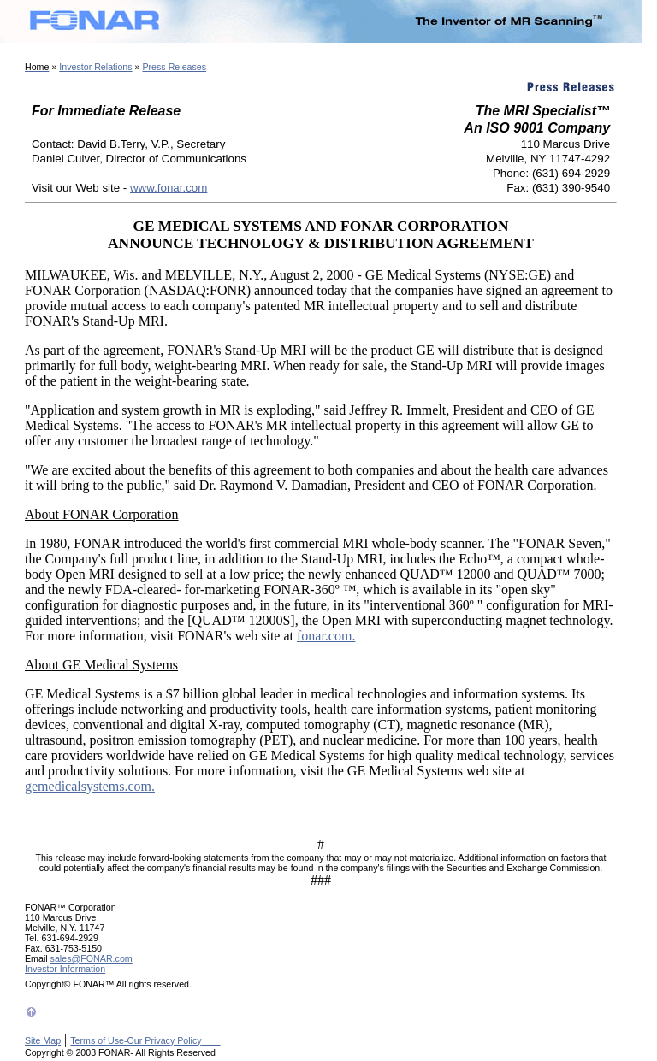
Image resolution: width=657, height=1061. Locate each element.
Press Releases (174, 67)
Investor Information (65, 969)
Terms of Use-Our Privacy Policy (145, 1040)
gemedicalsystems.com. (90, 786)
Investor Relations (95, 67)
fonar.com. (326, 635)
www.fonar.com (168, 187)
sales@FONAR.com (91, 958)
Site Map (43, 1040)
